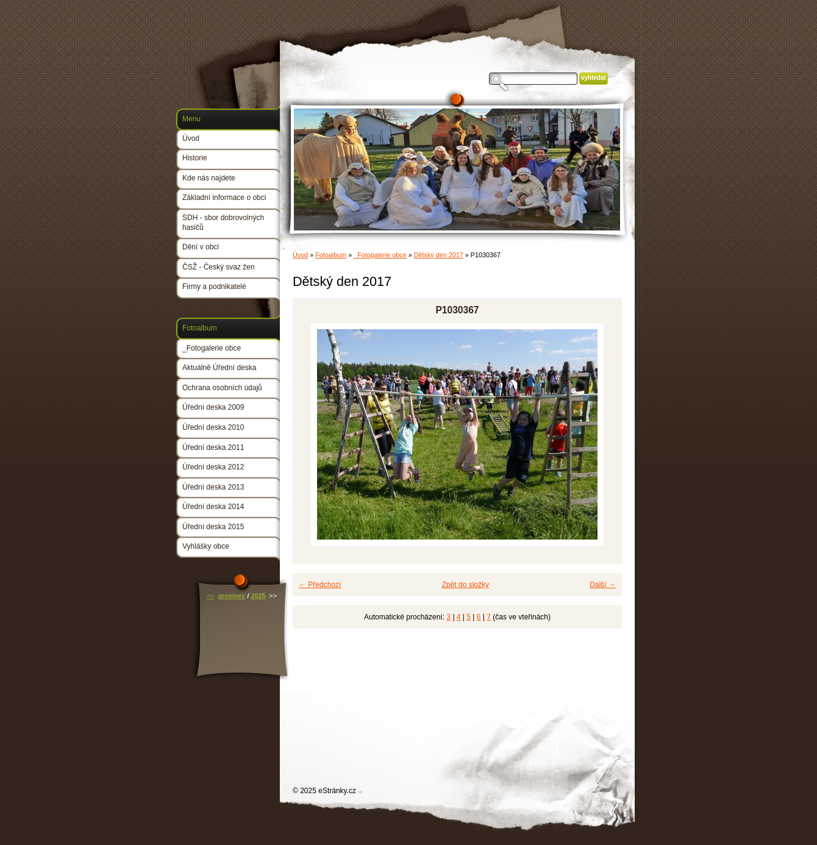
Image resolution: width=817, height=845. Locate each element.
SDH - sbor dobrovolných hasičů (223, 222)
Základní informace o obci (224, 197)
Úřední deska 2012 (213, 467)
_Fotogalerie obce (380, 254)
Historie (194, 158)
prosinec (231, 595)
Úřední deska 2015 (213, 526)
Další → (603, 584)
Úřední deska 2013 (213, 487)
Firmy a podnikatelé (214, 286)
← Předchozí (320, 584)
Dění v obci (200, 247)
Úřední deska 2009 (213, 407)
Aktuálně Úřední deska (219, 367)
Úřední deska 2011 (213, 447)
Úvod (300, 254)
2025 (258, 595)
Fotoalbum (330, 254)
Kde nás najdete (208, 178)
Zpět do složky (465, 584)
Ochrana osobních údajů (222, 387)
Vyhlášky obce (205, 546)
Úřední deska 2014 (213, 506)
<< (211, 595)
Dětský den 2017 (438, 254)
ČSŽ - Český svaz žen (218, 267)
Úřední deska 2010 (213, 427)
